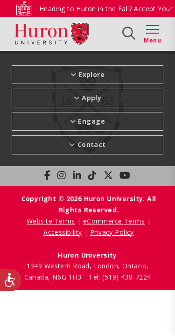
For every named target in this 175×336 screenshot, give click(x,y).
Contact (91, 144)
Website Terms (51, 221)
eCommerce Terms (114, 221)
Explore (91, 74)
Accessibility (62, 232)
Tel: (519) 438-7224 (120, 277)
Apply (91, 97)
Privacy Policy (112, 232)
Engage (91, 121)
